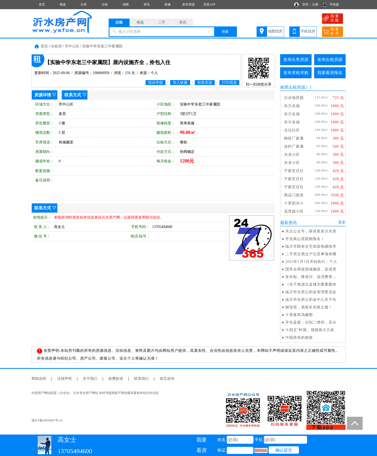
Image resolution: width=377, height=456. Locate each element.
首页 (42, 4)
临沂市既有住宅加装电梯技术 (310, 246)
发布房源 (188, 4)
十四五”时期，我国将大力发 (309, 330)
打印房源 (229, 83)
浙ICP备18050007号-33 (47, 420)
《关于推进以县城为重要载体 (310, 284)
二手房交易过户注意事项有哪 (310, 254)
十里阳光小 (294, 203)
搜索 (225, 32)
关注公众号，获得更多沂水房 (310, 231)
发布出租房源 (329, 59)
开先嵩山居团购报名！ (305, 239)
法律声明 (64, 379)
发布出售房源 (295, 59)
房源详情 (42, 95)
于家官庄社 (294, 171)
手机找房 (308, 31)
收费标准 (115, 379)
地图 (126, 4)
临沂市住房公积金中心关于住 (310, 300)
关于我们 (90, 379)
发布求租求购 (295, 72)
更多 (342, 222)
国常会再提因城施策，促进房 (310, 269)
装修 (167, 4)
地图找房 (275, 31)
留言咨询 (167, 379)
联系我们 (141, 379)
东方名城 (292, 106)
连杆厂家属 (294, 146)
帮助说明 (38, 379)
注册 (315, 4)
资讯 (146, 4)
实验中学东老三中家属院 (102, 46)
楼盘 (63, 4)
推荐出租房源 (292, 87)
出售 (84, 4)
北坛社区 (292, 130)
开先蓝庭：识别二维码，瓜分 (310, 322)
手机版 (334, 4)
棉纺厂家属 (294, 138)
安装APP (209, 4)
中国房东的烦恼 (299, 338)
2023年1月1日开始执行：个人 (311, 262)
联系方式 (72, 95)
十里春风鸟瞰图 (299, 315)
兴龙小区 (292, 155)
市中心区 (72, 46)
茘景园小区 (294, 211)
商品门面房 (294, 195)
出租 (105, 4)
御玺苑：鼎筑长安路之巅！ (308, 307)
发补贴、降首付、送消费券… (310, 277)
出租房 (56, 46)
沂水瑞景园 (294, 98)
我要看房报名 (329, 72)
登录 (305, 4)
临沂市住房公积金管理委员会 (310, 292)
